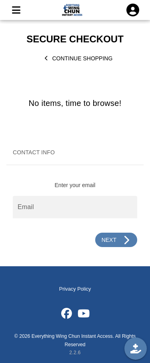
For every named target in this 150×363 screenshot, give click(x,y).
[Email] (75, 207)
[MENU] (16, 10)
